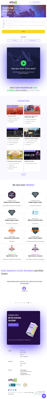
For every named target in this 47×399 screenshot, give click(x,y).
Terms (25, 392)
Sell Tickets (22, 350)
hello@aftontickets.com (25, 374)
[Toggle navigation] (8, 2)
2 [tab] (17, 302)
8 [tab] (28, 302)
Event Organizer (32, 40)
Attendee (15, 40)
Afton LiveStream (24, 356)
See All (23, 174)
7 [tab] (26, 302)
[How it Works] (23, 63)
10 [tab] (31, 302)
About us (22, 361)
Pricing (21, 354)
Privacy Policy (30, 392)
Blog (21, 365)
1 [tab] (15, 302)
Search (30, 2)
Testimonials (23, 363)
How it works (23, 352)
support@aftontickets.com (26, 371)
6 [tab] (24, 302)
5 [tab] (22, 302)
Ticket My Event (36, 2)
